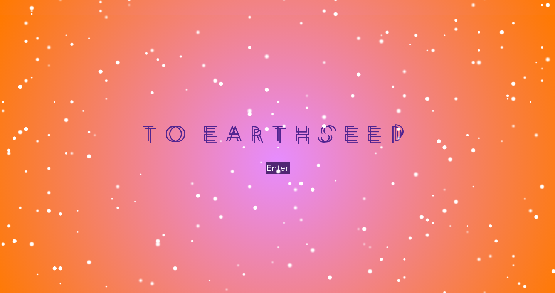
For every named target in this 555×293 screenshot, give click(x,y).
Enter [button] (278, 167)
